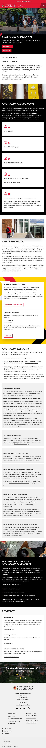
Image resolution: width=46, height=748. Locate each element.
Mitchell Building (23, 695)
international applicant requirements (19, 483)
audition (8, 531)
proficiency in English (20, 371)
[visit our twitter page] (24, 708)
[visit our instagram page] (29, 708)
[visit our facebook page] (20, 708)
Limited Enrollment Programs (31, 249)
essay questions (38, 403)
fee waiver (33, 422)
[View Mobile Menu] (42, 5)
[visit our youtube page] (17, 708)
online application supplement (28, 529)
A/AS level (6, 513)
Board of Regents (17, 108)
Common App (9, 320)
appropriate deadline (7, 572)
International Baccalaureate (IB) (32, 511)
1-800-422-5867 (23, 702)
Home (3, 57)
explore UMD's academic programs (20, 248)
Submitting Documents (20, 444)
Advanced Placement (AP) (16, 511)
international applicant (31, 363)
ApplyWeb (8, 322)
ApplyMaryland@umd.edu (23, 705)
